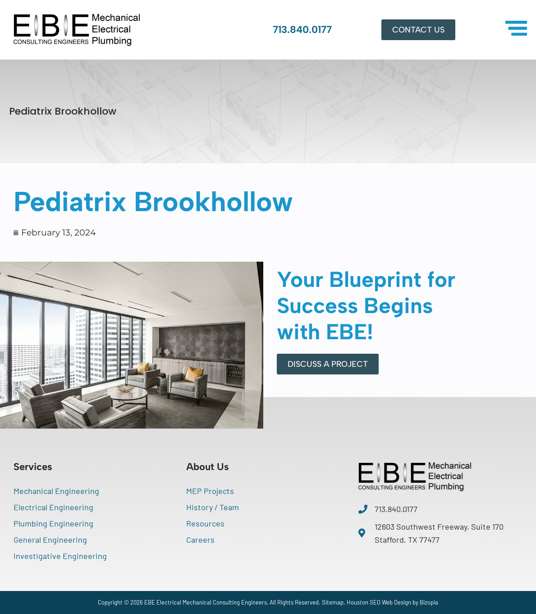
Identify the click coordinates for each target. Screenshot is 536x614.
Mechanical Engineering (56, 491)
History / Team (212, 507)
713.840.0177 (302, 29)
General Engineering (50, 540)
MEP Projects (210, 491)
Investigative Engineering (60, 556)
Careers (200, 540)
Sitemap (333, 602)
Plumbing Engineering (53, 523)
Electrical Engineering (53, 507)
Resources (205, 523)
